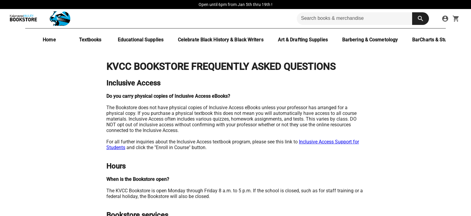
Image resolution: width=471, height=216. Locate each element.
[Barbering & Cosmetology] (370, 39)
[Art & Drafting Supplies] (303, 39)
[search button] (420, 18)
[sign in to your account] (445, 18)
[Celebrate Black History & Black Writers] (220, 39)
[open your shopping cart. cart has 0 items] (456, 18)
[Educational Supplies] (140, 39)
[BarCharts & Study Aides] (438, 39)
